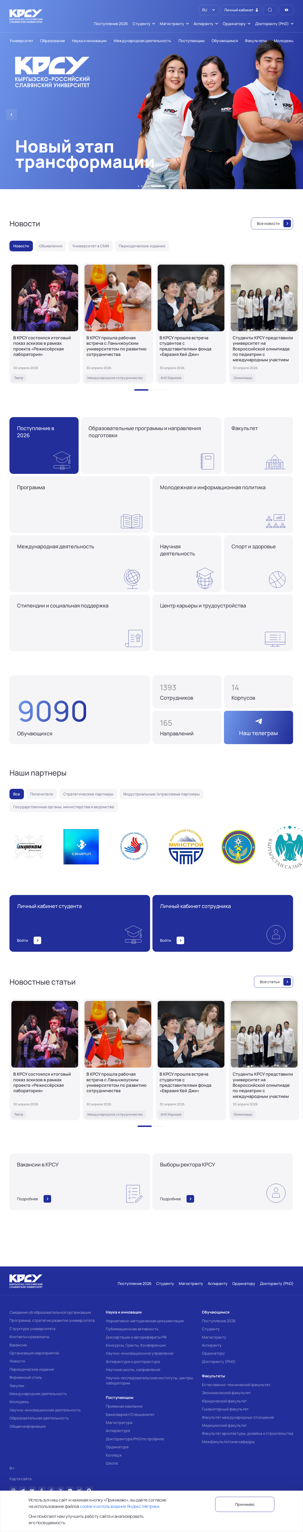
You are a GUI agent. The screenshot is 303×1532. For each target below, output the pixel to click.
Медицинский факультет (224, 1425)
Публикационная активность (132, 1328)
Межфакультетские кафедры (228, 1441)
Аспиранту (212, 1345)
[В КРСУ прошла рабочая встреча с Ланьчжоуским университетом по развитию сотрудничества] (118, 323)
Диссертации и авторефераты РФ (136, 1337)
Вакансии (18, 1345)
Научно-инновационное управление (139, 1353)
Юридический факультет (224, 1401)
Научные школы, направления (133, 1369)
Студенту (211, 1328)
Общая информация (27, 1426)
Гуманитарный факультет (225, 1409)
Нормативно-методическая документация (145, 1320)
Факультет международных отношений (238, 1417)
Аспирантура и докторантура (133, 1361)
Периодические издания (31, 1369)
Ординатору (213, 1353)
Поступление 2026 (219, 1320)
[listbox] (209, 10)
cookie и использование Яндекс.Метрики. (120, 1506)
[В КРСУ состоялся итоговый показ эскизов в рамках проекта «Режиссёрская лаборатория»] (44, 323)
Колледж (114, 1455)
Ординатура (117, 1446)
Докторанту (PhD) (219, 1361)
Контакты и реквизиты (29, 1336)
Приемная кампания (124, 1406)
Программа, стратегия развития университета (52, 1320)
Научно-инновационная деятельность (45, 1410)
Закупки (16, 1385)
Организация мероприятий (34, 1353)
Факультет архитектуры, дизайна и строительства (247, 1433)
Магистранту (214, 1337)
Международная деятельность (38, 1393)
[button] (138, 186)
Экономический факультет (226, 1392)
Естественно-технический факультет (236, 1384)
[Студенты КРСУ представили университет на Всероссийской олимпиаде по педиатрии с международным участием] (264, 323)
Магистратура (119, 1422)
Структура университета (32, 1328)
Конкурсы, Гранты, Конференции (136, 1345)
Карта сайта (20, 1478)
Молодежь (19, 1401)
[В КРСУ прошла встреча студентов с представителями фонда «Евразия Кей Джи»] (191, 323)
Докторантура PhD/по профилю (135, 1438)
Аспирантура (118, 1430)
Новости (17, 1361)
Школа (112, 1463)
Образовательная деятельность (39, 1418)
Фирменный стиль (25, 1377)
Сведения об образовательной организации (50, 1312)
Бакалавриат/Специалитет (130, 1414)
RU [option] (204, 10)
